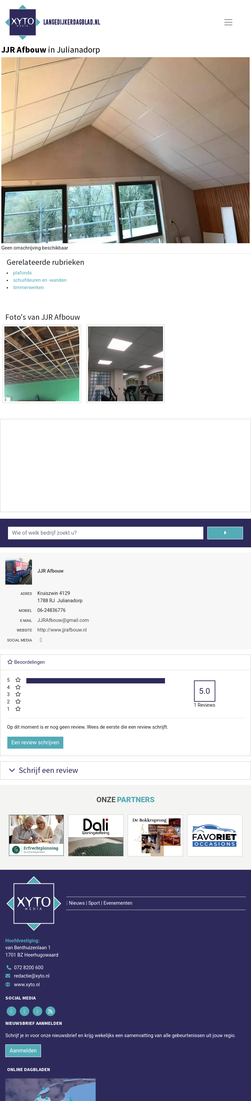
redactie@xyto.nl (32, 976)
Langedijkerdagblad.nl (71, 22)
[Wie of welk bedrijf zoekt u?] (105, 533)
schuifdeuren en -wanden (39, 280)
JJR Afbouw (50, 571)
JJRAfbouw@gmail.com (63, 620)
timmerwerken (28, 287)
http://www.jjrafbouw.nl (62, 630)
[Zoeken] (225, 533)
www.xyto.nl (27, 985)
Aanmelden (23, 1050)
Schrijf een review (42, 770)
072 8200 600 (28, 968)
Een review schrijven (35, 742)
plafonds (22, 273)
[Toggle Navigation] (228, 22)
